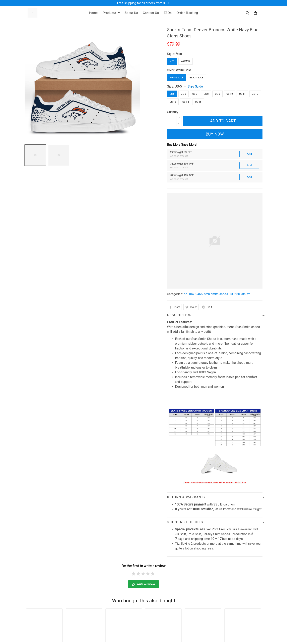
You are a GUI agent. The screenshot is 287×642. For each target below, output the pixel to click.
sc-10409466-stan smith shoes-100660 (212, 251)
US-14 (185, 101)
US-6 (183, 94)
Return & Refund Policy (115, 576)
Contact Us (151, 13)
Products (111, 13)
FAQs (168, 13)
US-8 (206, 94)
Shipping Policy (110, 569)
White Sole (183, 70)
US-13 (173, 101)
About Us (131, 13)
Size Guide (195, 86)
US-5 (178, 86)
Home (93, 13)
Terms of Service (111, 562)
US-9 (217, 94)
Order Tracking (187, 13)
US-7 (194, 94)
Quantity (172, 112)
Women (185, 61)
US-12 (255, 94)
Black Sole (196, 77)
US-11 (242, 94)
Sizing (199, 576)
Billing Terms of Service (115, 583)
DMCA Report (194, 623)
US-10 (229, 94)
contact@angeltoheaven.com (44, 582)
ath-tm (245, 251)
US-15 (198, 101)
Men (179, 54)
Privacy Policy (109, 556)
